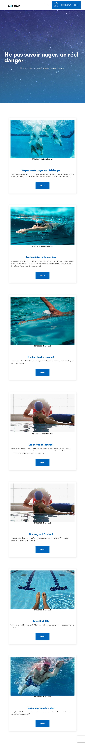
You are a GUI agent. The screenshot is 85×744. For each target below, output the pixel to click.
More (42, 186)
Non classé (47, 346)
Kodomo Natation (47, 159)
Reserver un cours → (66, 5)
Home (23, 68)
